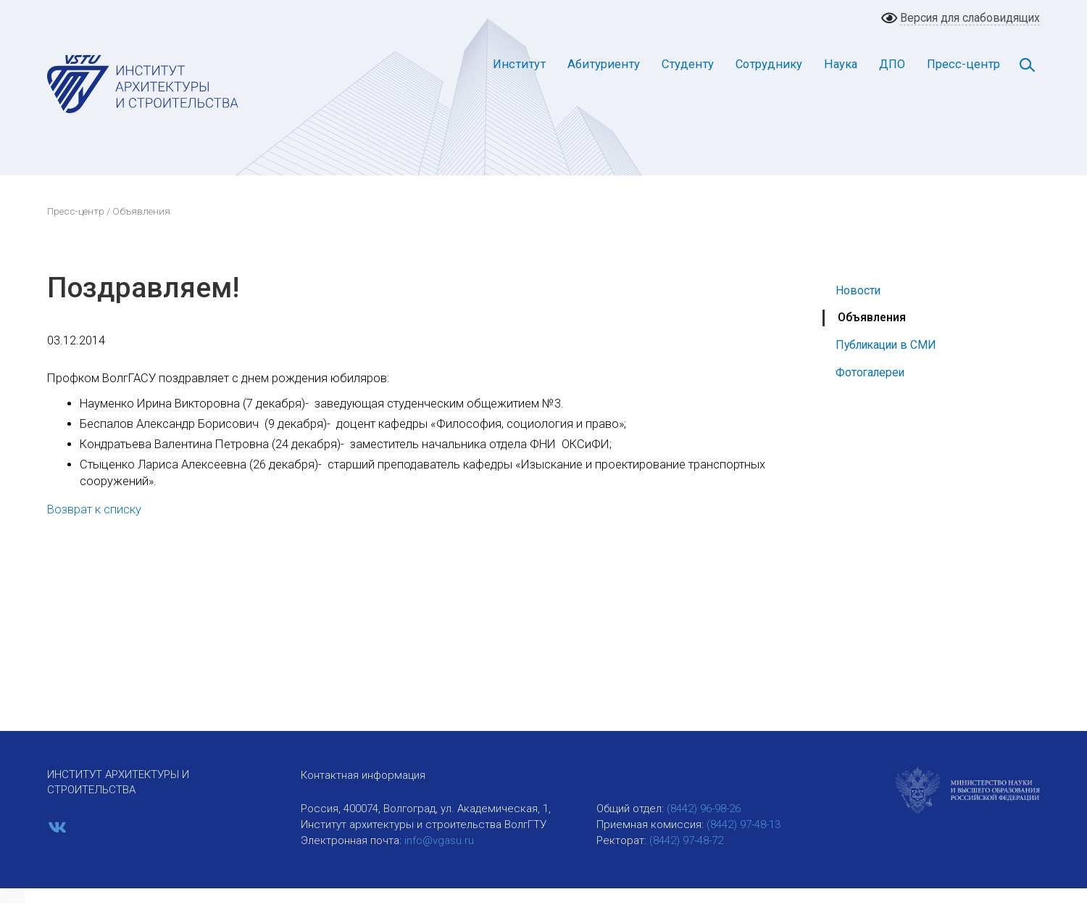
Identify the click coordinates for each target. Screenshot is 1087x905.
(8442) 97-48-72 (686, 840)
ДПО (892, 64)
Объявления (872, 317)
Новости (858, 290)
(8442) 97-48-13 (743, 824)
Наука (840, 64)
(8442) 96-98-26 (704, 808)
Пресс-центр (963, 64)
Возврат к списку (94, 509)
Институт (519, 64)
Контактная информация (363, 775)
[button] (12, 897)
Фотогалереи (870, 372)
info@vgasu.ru (439, 840)
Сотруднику (769, 64)
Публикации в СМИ (886, 345)
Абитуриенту (603, 64)
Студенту (688, 64)
